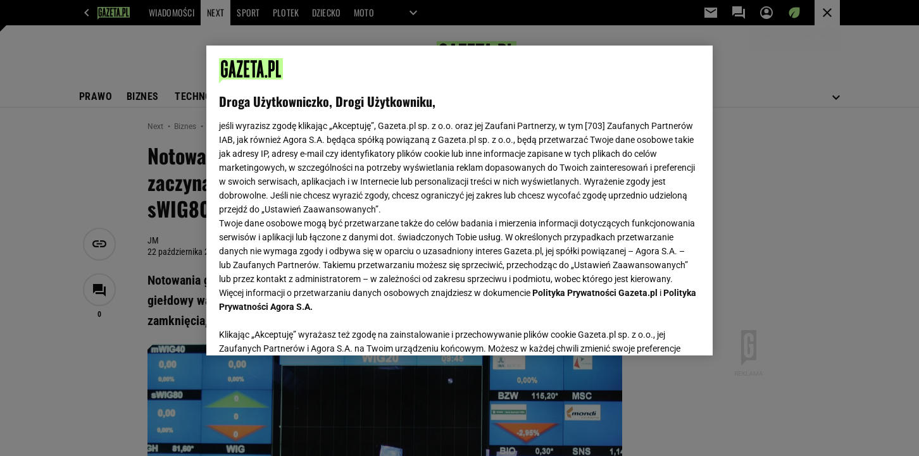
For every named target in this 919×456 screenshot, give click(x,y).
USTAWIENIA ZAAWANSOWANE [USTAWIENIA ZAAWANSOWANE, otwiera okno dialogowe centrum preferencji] (301, 330)
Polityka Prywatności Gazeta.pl (595, 293)
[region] (459, 200)
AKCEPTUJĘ (657, 331)
